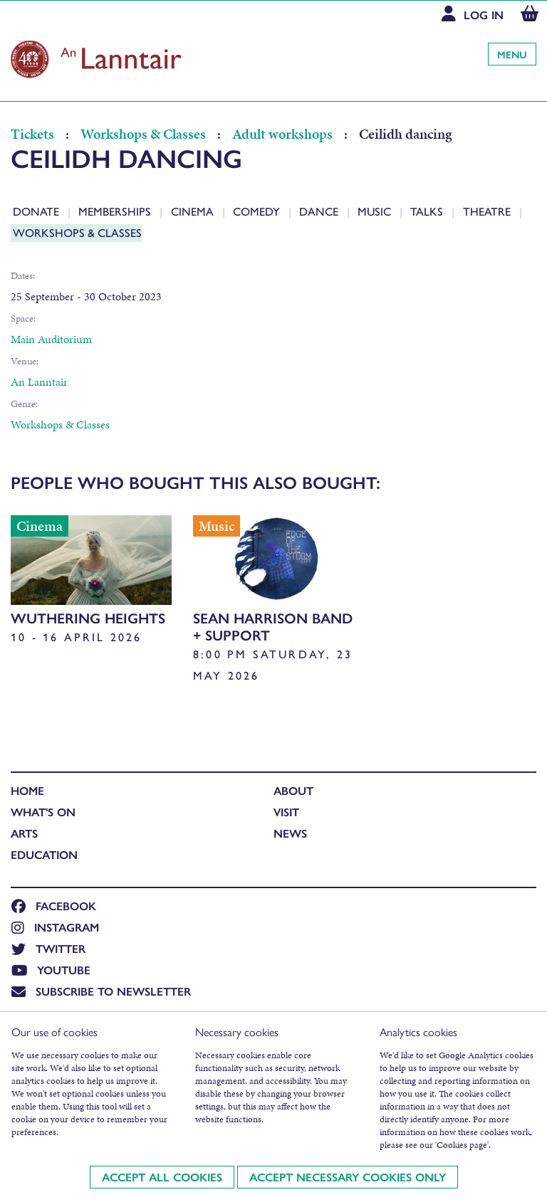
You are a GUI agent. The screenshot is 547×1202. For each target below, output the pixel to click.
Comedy (258, 211)
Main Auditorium (51, 339)
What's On (43, 811)
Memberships (116, 211)
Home (27, 790)
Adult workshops (282, 134)
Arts (24, 833)
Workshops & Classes (143, 134)
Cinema (194, 211)
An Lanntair (39, 382)
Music (376, 211)
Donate (37, 211)
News (290, 833)
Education (44, 854)
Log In (484, 14)
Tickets (34, 134)
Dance (320, 211)
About (293, 790)
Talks (428, 211)
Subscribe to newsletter (101, 991)
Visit (286, 811)
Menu (512, 54)
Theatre (488, 211)
